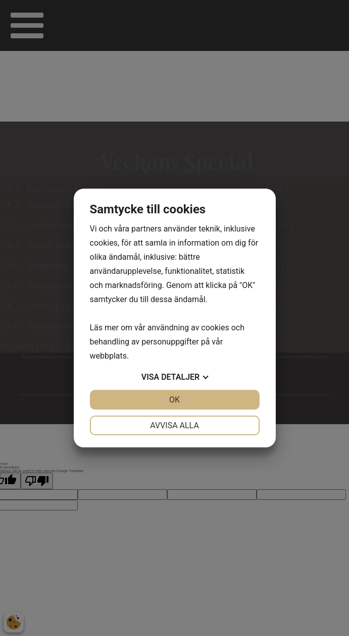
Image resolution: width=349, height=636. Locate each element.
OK (174, 399)
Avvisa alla (174, 425)
